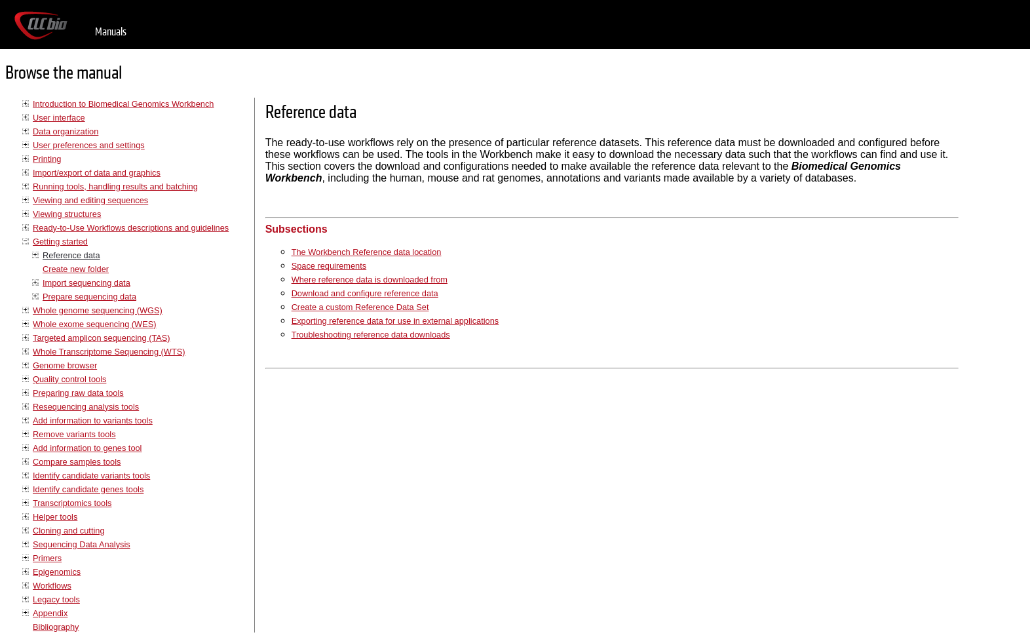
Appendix (50, 613)
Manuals (110, 32)
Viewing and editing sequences (90, 200)
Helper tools (55, 517)
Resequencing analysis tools (86, 407)
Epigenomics (57, 572)
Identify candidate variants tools (91, 475)
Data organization (65, 131)
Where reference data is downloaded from (370, 279)
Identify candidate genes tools (88, 489)
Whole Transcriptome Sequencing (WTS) (109, 352)
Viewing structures (67, 214)
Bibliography (56, 627)
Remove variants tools (74, 434)
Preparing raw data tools (78, 393)
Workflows (52, 586)
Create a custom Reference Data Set (360, 307)
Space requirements (329, 266)
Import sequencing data (86, 283)
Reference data (71, 255)
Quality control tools (69, 379)
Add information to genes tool (87, 448)
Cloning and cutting (69, 531)
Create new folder (76, 269)
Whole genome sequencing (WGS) (97, 310)
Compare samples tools (77, 462)
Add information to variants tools (93, 420)
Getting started (60, 241)
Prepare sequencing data (89, 297)
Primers (47, 558)
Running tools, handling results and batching (115, 186)
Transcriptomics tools (72, 503)
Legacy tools (56, 599)
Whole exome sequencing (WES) (94, 324)
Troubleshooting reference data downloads (371, 335)
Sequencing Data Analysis (81, 544)
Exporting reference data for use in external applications (395, 321)
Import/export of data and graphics (97, 173)
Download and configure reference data (365, 293)
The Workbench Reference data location (367, 252)
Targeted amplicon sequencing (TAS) (101, 338)
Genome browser (65, 365)
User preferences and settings (89, 145)
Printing (47, 159)
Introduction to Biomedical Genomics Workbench (123, 104)
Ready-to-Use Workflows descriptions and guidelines (131, 228)
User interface (59, 118)
